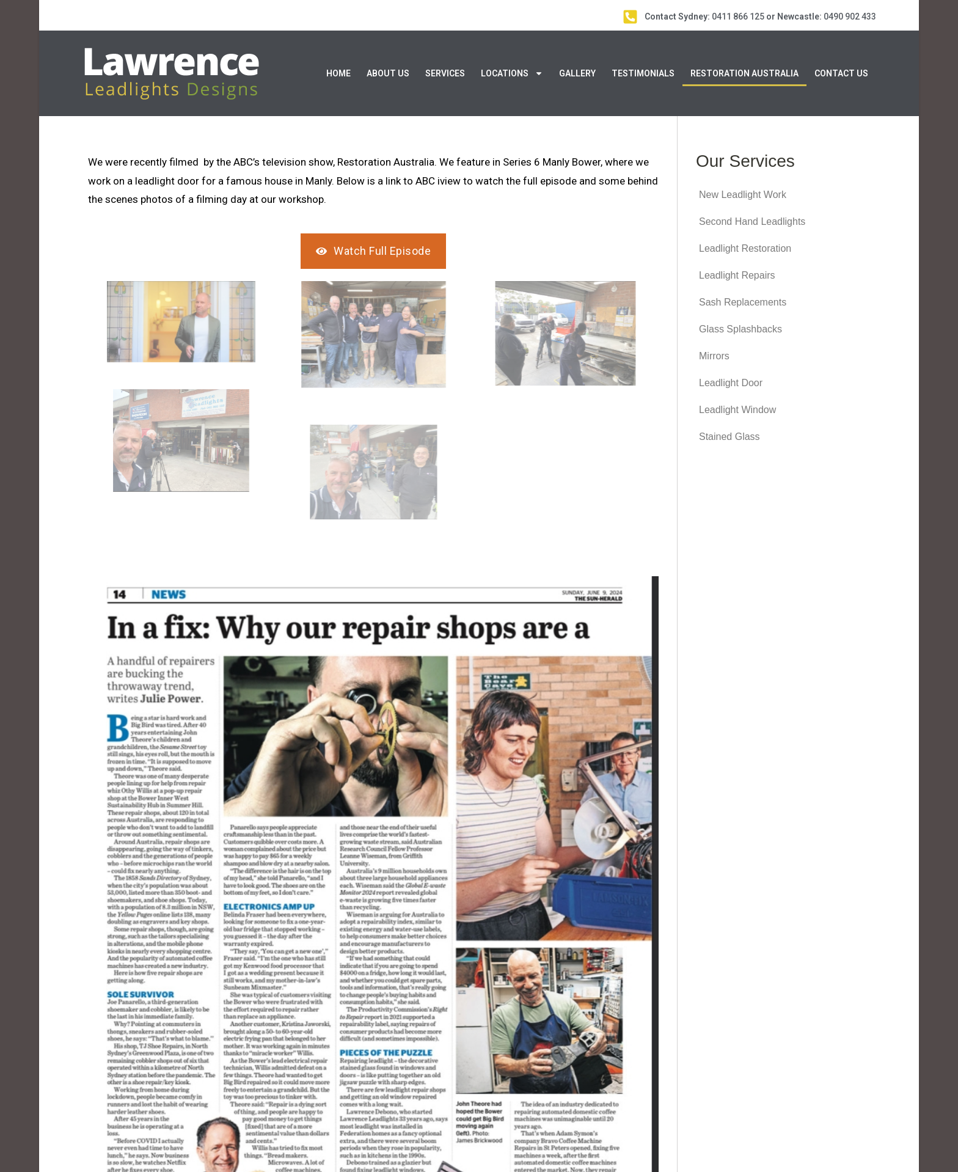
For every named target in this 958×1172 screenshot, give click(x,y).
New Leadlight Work (742, 194)
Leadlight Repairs (737, 275)
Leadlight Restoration (745, 248)
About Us (388, 73)
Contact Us (841, 73)
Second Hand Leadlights (752, 221)
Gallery (577, 73)
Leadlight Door (730, 383)
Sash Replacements (742, 302)
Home (338, 73)
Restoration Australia (744, 73)
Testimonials (643, 73)
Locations (512, 73)
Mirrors (714, 356)
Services (445, 73)
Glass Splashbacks (740, 329)
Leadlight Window (737, 410)
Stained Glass (729, 436)
